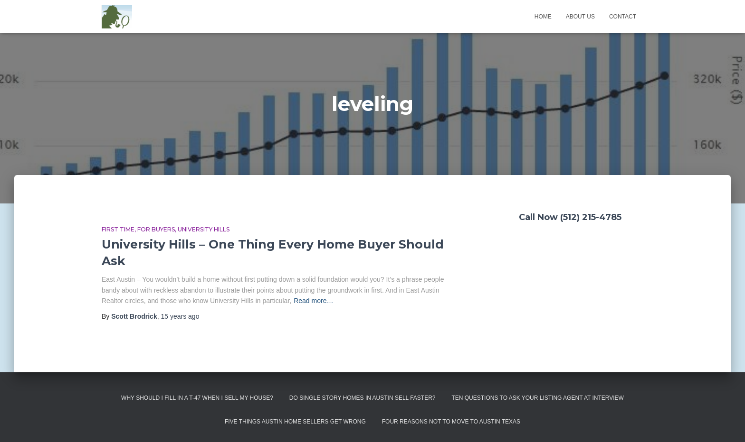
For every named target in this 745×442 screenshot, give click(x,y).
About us (580, 16)
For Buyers (156, 229)
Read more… (313, 300)
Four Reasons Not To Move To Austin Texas (451, 421)
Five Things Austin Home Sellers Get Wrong (295, 421)
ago (180, 316)
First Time (118, 229)
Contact (622, 16)
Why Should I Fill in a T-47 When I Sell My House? (197, 398)
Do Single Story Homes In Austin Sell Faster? (362, 398)
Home (543, 16)
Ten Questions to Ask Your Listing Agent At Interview (537, 398)
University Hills (203, 229)
